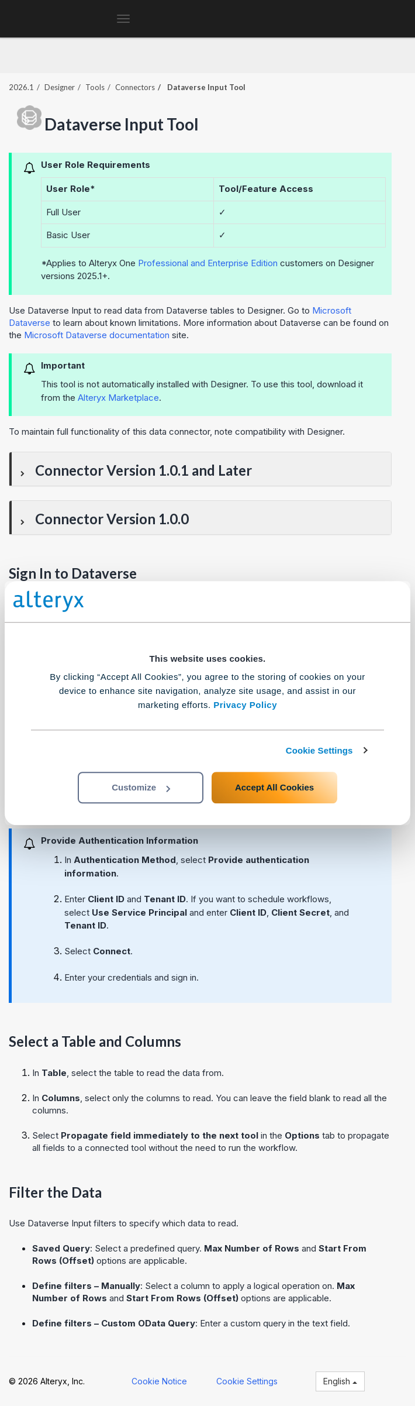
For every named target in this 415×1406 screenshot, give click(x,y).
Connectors (135, 87)
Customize (141, 787)
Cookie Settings (319, 750)
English (340, 1381)
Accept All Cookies (274, 787)
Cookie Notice (159, 1381)
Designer (59, 87)
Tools (95, 87)
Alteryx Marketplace (118, 397)
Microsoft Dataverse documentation (97, 335)
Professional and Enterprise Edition (208, 263)
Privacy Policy (245, 705)
